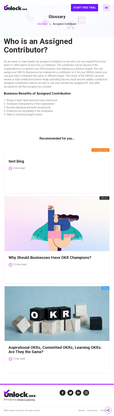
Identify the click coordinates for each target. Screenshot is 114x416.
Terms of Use (105, 410)
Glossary (43, 23)
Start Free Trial (84, 7)
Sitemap (81, 410)
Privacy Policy (92, 410)
